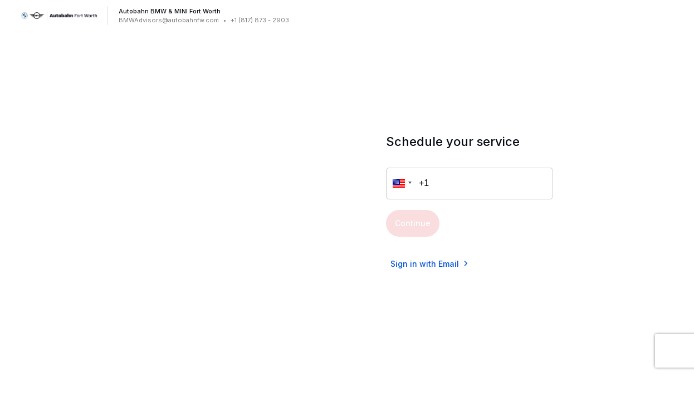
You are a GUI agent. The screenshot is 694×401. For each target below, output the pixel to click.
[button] (400, 183)
